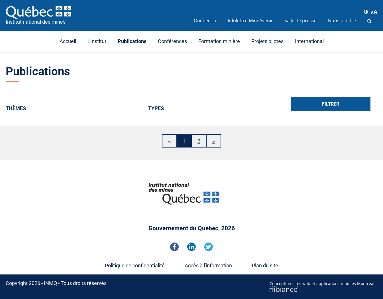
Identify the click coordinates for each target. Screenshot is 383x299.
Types (156, 108)
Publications (132, 41)
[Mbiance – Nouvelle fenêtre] (323, 289)
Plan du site (265, 265)
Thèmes (16, 108)
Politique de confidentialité (135, 265)
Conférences (172, 41)
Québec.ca (205, 20)
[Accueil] (97, 12)
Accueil (68, 41)
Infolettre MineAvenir (250, 20)
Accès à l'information (208, 265)
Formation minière (219, 41)
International (309, 41)
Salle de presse (300, 20)
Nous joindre (342, 20)
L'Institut (96, 41)
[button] (366, 11)
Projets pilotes (267, 41)
